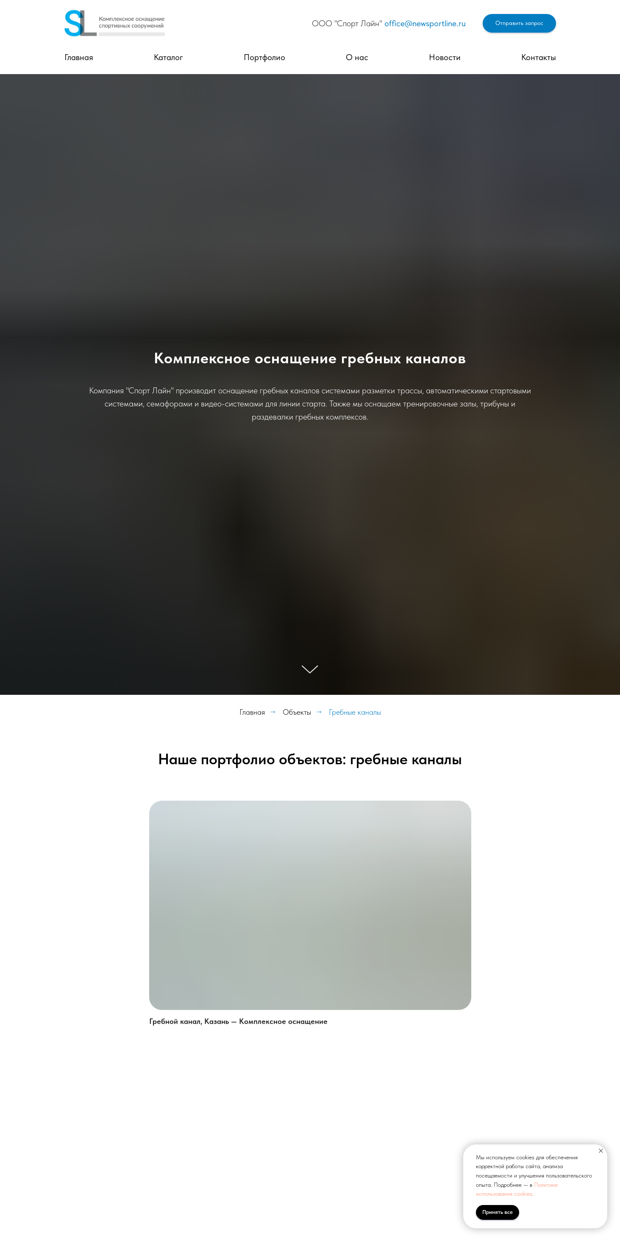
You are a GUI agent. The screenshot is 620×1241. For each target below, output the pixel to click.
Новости (445, 57)
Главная (78, 57)
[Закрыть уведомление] (601, 1151)
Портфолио (264, 57)
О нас (357, 57)
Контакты (538, 57)
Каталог (168, 57)
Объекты (297, 712)
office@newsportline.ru (425, 23)
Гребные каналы (355, 712)
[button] (519, 23)
